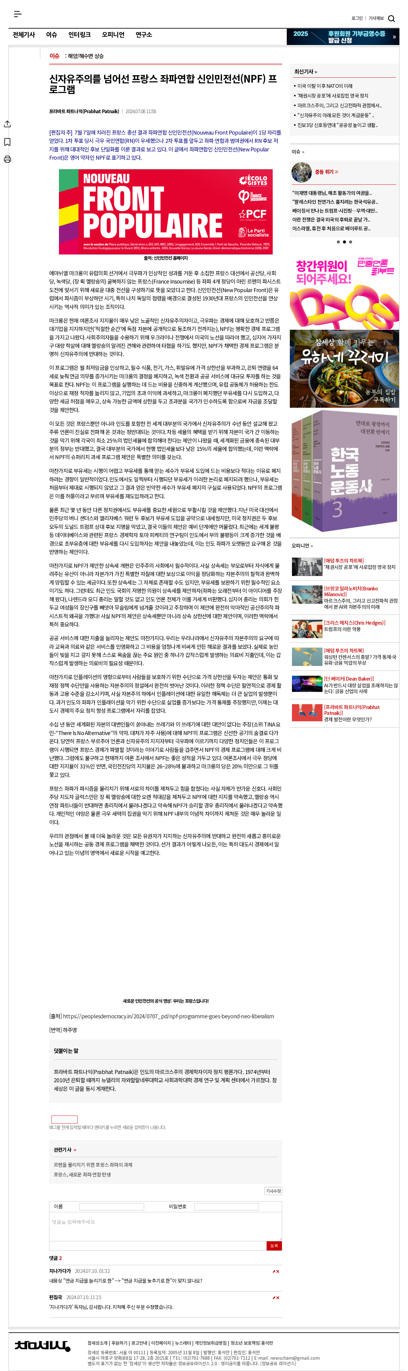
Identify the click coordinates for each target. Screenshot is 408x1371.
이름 (58, 1206)
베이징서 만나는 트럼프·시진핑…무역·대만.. (334, 210)
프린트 (25, 159)
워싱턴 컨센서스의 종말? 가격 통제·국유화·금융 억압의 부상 (361, 657)
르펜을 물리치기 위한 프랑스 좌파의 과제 (93, 1164)
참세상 (204, 15)
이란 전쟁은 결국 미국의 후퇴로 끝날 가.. (331, 219)
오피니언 (113, 35)
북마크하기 (25, 141)
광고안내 (139, 1342)
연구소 (144, 35)
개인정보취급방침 (211, 1342)
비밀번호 (177, 1206)
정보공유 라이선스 (278, 1363)
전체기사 (24, 35)
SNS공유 (25, 124)
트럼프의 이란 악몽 (361, 626)
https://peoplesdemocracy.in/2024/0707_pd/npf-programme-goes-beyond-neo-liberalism (168, 1016)
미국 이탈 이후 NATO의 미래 (324, 85)
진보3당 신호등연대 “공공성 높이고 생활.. (337, 124)
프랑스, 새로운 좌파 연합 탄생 (82, 1174)
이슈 (51, 35)
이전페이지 (161, 1342)
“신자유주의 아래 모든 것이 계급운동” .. (335, 115)
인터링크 (79, 35)
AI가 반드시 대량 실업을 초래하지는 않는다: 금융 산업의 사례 (361, 685)
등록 (274, 1245)
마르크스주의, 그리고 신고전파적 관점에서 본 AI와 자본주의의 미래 (361, 597)
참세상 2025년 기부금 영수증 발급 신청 (343, 37)
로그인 (357, 18)
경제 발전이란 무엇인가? (361, 713)
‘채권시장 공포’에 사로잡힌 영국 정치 (332, 95)
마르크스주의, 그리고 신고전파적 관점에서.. (339, 105)
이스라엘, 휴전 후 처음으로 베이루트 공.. (331, 228)
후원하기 (119, 1342)
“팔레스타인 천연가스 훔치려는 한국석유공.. (335, 201)
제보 (376, 18)
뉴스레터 (183, 1342)
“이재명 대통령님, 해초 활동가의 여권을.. (332, 192)
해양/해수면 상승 (86, 56)
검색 (391, 19)
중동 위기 (324, 171)
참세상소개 (97, 1342)
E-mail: (261, 1357)
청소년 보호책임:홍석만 (252, 1342)
